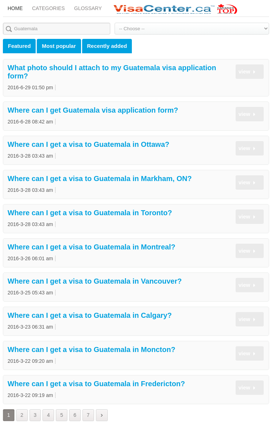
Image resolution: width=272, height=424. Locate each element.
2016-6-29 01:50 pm (30, 87)
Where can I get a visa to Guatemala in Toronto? (90, 213)
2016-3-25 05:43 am (30, 293)
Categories (48, 8)
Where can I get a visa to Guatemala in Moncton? (91, 349)
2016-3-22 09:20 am (30, 361)
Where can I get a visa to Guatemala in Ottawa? (88, 144)
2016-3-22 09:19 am (30, 395)
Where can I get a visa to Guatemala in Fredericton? (96, 384)
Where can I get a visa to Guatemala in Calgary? (90, 315)
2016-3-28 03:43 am (30, 156)
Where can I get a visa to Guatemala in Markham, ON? (100, 178)
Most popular (59, 46)
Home (15, 8)
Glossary (88, 8)
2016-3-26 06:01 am (30, 258)
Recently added (107, 46)
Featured (19, 46)
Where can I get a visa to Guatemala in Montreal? (91, 247)
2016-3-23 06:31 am (30, 327)
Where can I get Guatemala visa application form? (93, 110)
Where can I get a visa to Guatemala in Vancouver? (95, 281)
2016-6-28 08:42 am (30, 122)
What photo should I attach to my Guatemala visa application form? (112, 72)
